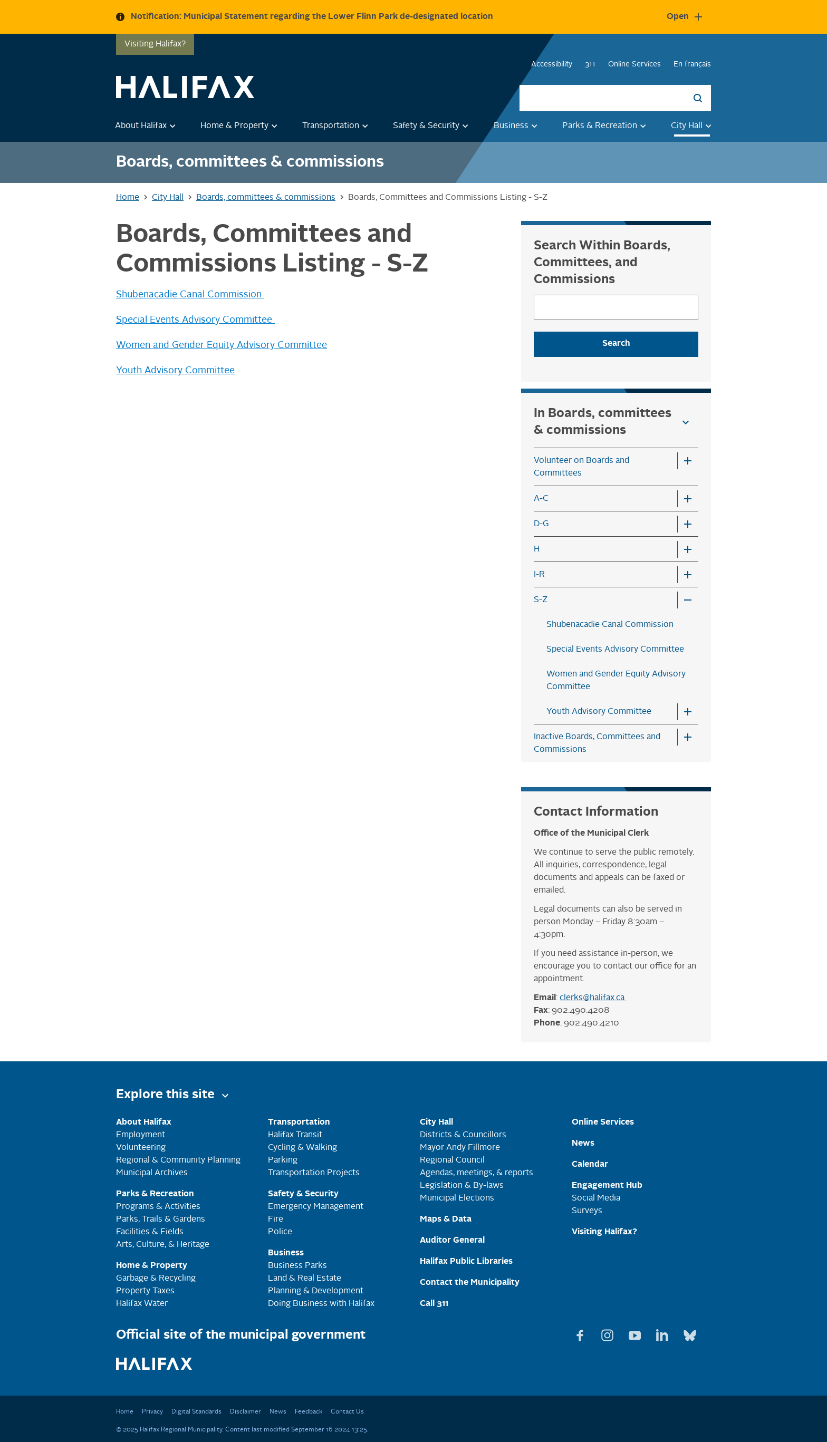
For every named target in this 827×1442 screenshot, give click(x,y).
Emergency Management (315, 1207)
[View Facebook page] (581, 1333)
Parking (282, 1160)
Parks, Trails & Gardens (160, 1219)
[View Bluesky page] (689, 1333)
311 (590, 64)
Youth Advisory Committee (175, 370)
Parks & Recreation (606, 125)
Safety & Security (432, 125)
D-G (541, 524)
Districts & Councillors (463, 1135)
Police (280, 1232)
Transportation (337, 125)
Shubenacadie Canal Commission (190, 294)
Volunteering (141, 1148)
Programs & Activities (158, 1207)
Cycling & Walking (302, 1148)
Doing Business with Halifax (321, 1304)
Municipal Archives (152, 1173)
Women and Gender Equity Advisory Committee (221, 345)
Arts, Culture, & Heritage (162, 1245)
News (278, 1412)
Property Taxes (145, 1291)
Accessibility (551, 64)
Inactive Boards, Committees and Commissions (597, 743)
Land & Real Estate (304, 1278)
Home (124, 1412)
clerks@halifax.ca (593, 998)
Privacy (152, 1412)
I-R (539, 574)
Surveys (587, 1211)
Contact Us (347, 1412)
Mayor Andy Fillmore (460, 1148)
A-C (541, 499)
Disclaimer (245, 1412)
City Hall (693, 125)
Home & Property (240, 125)
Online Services (634, 64)
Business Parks (297, 1266)
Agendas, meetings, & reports (476, 1173)
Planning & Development (315, 1291)
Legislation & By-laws (462, 1186)
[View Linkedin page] (663, 1333)
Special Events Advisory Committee (195, 320)
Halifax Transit (295, 1135)
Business (517, 125)
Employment (140, 1135)
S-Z (540, 600)
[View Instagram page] (608, 1333)
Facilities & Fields (150, 1232)
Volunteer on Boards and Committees (581, 467)
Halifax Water (142, 1304)
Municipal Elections (457, 1198)
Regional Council (452, 1160)
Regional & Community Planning (178, 1160)
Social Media (596, 1198)
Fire (275, 1219)
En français (692, 64)
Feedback (308, 1412)
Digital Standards (196, 1412)
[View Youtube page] (636, 1333)
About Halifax (147, 125)
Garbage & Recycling (156, 1278)
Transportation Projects (314, 1173)
